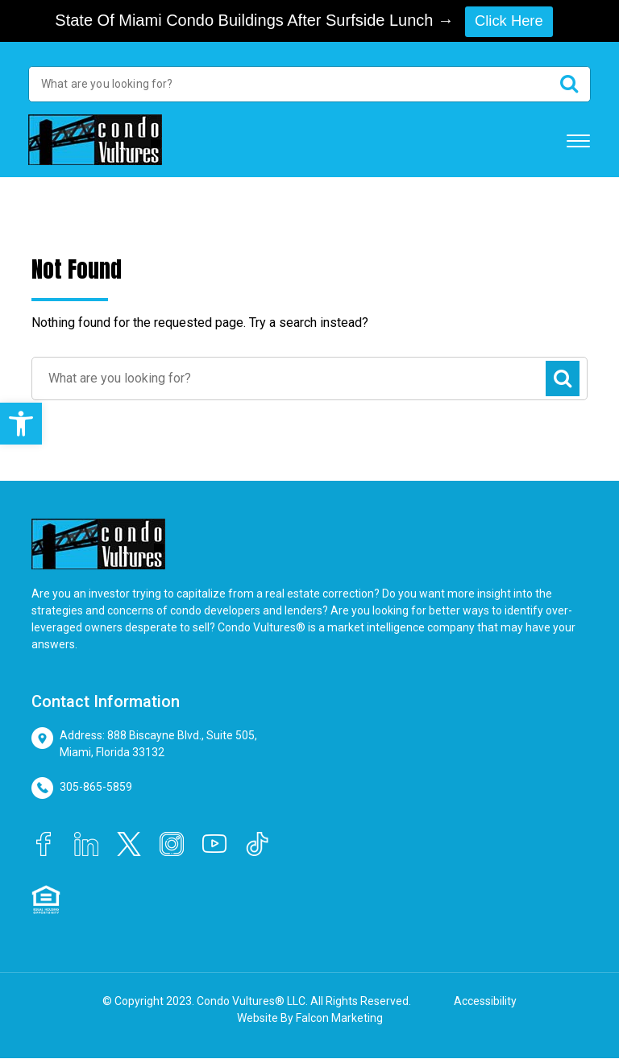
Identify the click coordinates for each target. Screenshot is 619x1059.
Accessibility (485, 1001)
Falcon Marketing (339, 1018)
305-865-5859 (96, 787)
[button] (21, 424)
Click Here (509, 21)
